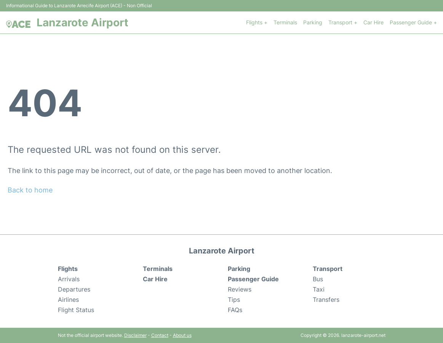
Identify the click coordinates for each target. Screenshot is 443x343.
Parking (312, 22)
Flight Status (76, 310)
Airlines (68, 299)
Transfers (326, 299)
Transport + (342, 22)
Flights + (256, 22)
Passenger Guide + (413, 22)
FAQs (235, 310)
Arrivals (69, 279)
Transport (327, 268)
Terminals (285, 22)
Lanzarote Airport (82, 22)
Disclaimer (135, 335)
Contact (159, 335)
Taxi (319, 289)
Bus (318, 279)
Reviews (239, 289)
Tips (234, 299)
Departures (74, 289)
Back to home (30, 190)
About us (182, 335)
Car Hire (373, 22)
